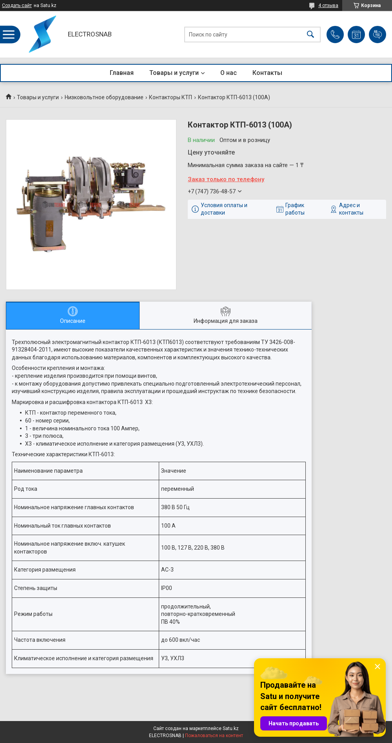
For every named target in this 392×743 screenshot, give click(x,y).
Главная (122, 72)
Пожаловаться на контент (214, 735)
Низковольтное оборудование (104, 97)
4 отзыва (328, 5)
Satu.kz (231, 728)
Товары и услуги (174, 72)
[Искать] (310, 34)
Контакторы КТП (170, 97)
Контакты (267, 72)
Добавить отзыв (377, 34)
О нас (228, 72)
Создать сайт (17, 5)
